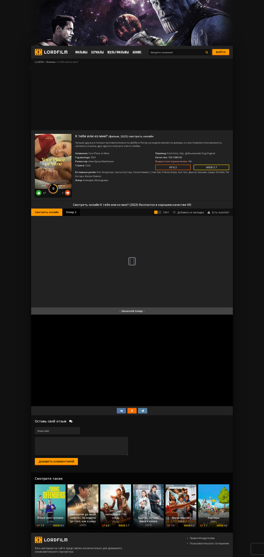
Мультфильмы (118, 52)
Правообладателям (202, 538)
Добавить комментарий (56, 461)
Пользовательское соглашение (209, 543)
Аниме (137, 52)
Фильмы (81, 52)
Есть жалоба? (218, 212)
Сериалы (97, 52)
